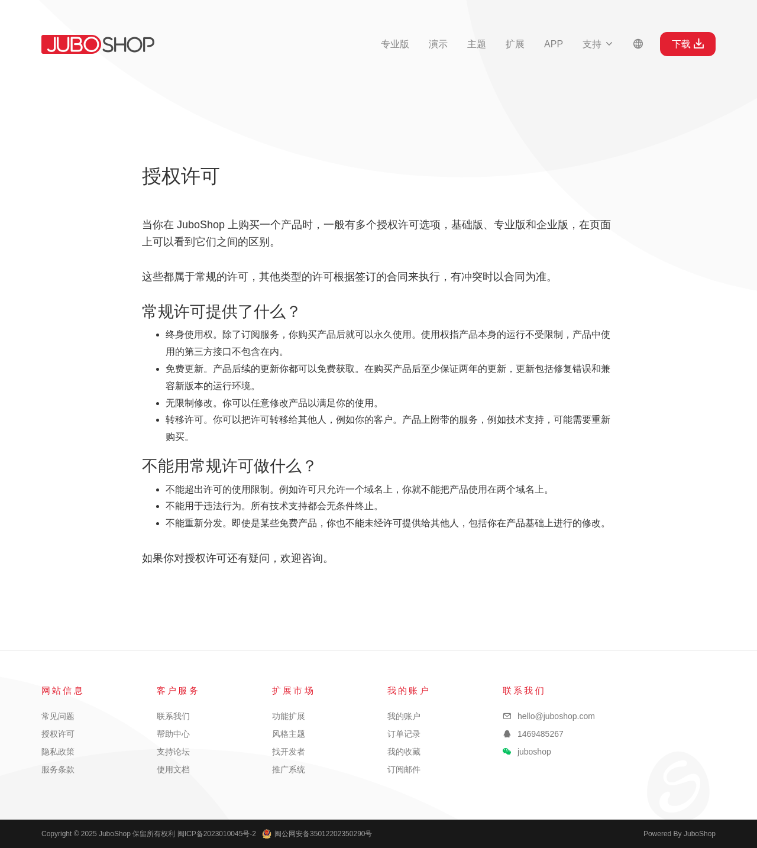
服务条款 (58, 769)
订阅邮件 (403, 769)
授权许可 (58, 734)
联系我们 (173, 716)
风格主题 (288, 734)
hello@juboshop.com (556, 716)
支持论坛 (173, 751)
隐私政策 (58, 751)
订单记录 (403, 734)
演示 (438, 44)
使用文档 (173, 769)
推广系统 (288, 769)
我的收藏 (403, 751)
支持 (598, 44)
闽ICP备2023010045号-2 (216, 834)
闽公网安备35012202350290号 (317, 834)
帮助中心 (173, 734)
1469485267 (540, 734)
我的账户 (403, 716)
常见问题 (58, 716)
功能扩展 (288, 716)
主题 (476, 44)
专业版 (395, 44)
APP (553, 44)
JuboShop (97, 44)
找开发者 (288, 751)
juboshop (534, 751)
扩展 (515, 44)
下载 (688, 43)
